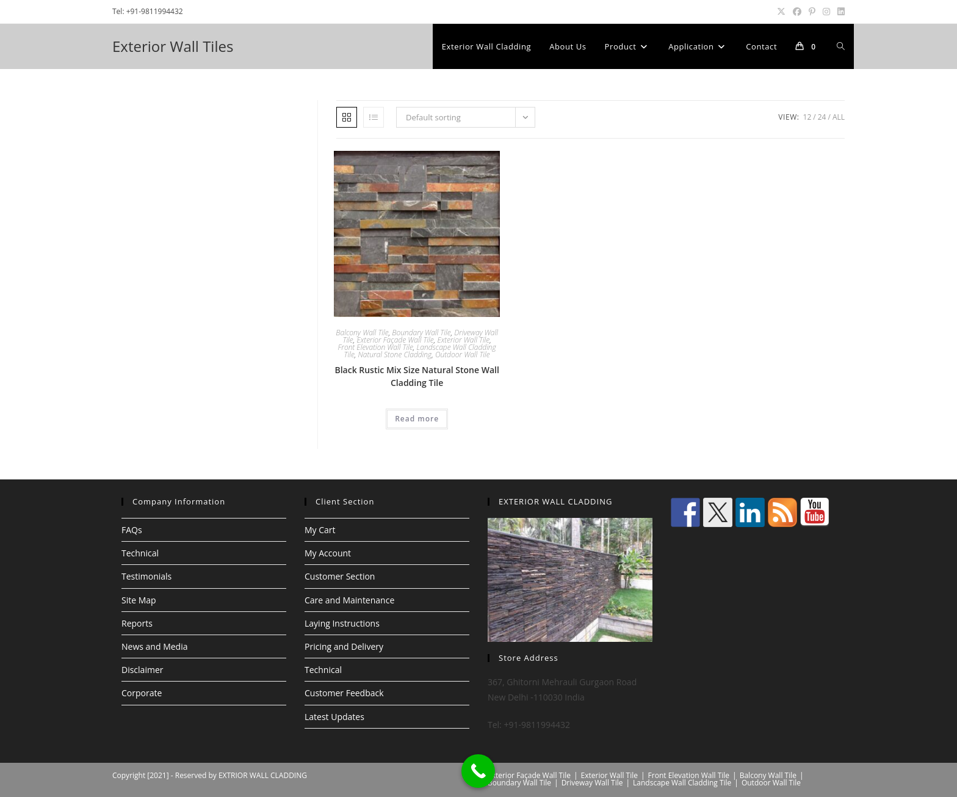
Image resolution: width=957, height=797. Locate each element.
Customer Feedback (344, 693)
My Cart (320, 530)
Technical (140, 553)
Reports (137, 623)
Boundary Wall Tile (421, 332)
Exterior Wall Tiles (172, 46)
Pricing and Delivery (344, 646)
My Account (328, 553)
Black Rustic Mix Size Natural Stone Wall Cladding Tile (416, 376)
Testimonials (146, 576)
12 (807, 117)
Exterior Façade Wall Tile (394, 340)
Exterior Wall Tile (463, 340)
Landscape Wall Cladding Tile (682, 782)
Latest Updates (334, 716)
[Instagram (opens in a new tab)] (826, 11)
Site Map (138, 600)
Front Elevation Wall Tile (375, 347)
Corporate (141, 693)
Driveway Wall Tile (592, 782)
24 (822, 117)
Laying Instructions (342, 623)
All (838, 117)
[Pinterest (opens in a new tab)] (812, 11)
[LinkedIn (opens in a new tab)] (839, 11)
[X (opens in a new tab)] (781, 11)
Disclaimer (142, 669)
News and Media (154, 646)
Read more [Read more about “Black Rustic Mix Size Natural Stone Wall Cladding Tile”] (417, 418)
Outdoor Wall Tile (462, 354)
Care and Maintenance (349, 600)
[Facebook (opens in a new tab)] (797, 11)
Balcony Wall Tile (362, 332)
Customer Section (340, 576)
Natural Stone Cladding (395, 354)
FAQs (131, 530)
